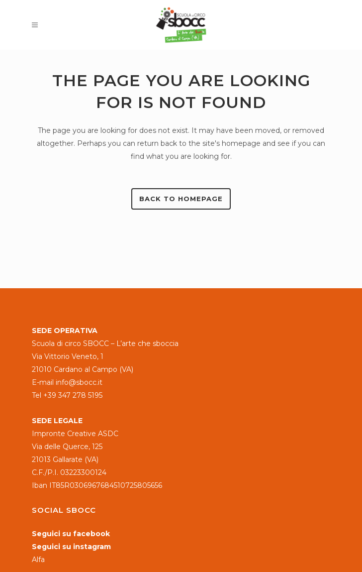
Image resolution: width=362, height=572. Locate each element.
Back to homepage (181, 199)
